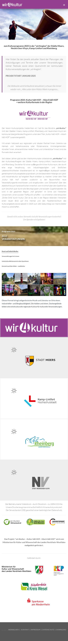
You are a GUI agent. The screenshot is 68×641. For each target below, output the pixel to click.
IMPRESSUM (35, 630)
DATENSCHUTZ (48, 630)
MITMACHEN (13, 630)
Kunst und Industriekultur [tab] (10, 251)
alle (13, 237)
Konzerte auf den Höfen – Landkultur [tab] (13, 266)
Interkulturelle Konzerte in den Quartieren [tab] (15, 261)
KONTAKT (25, 630)
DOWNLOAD (61, 630)
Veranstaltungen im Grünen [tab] (10, 256)
